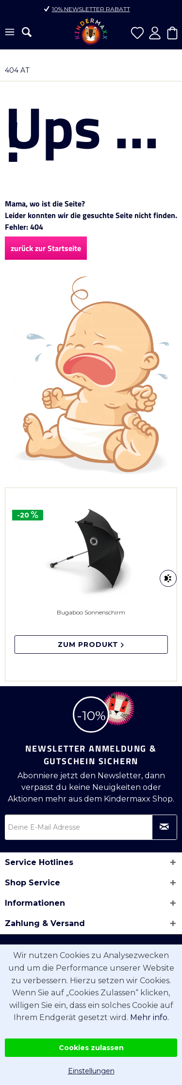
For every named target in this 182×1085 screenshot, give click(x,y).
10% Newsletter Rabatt (91, 9)
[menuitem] (9, 33)
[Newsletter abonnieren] (164, 827)
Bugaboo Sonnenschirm (91, 631)
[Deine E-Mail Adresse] (91, 827)
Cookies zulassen (91, 1047)
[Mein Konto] (155, 33)
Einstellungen (91, 1071)
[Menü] (9, 33)
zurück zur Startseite (46, 248)
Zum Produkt (91, 644)
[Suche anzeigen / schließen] (26, 32)
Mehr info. (149, 1017)
